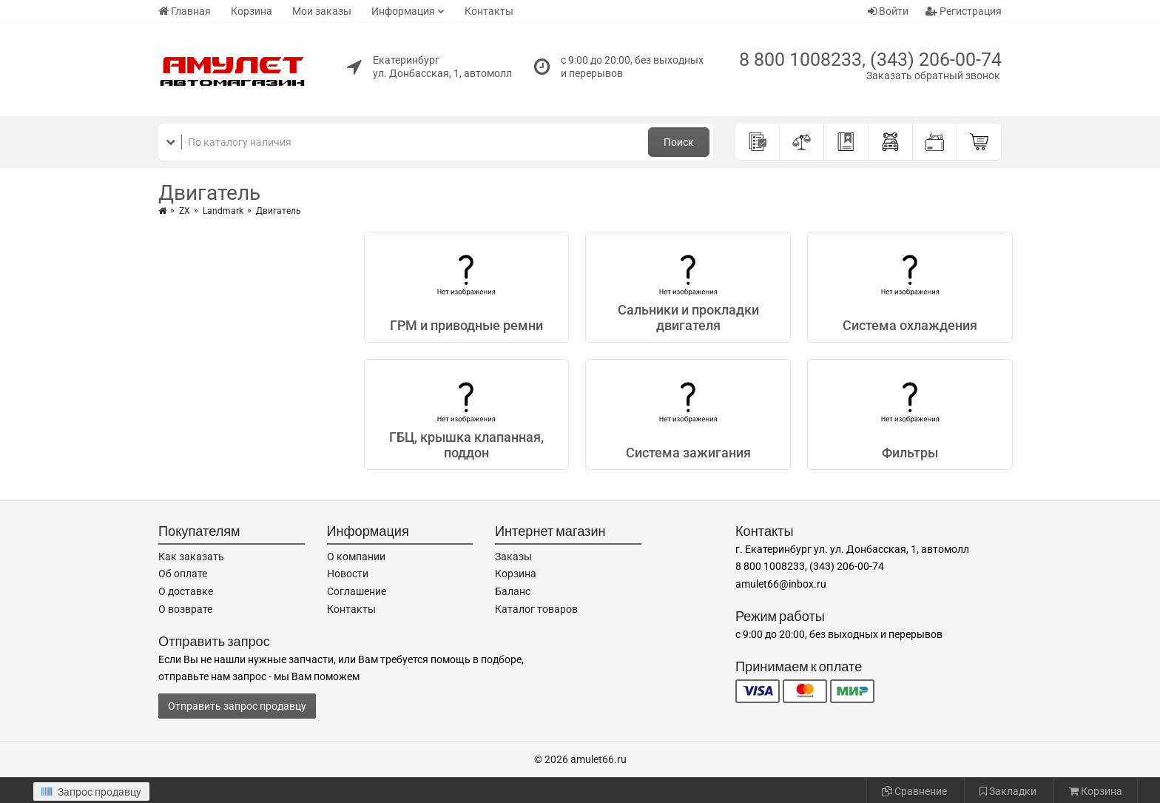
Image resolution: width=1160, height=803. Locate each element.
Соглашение (356, 591)
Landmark (223, 211)
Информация (403, 11)
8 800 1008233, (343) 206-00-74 (870, 59)
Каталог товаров (536, 609)
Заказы (513, 556)
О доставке (185, 591)
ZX (184, 211)
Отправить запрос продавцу (237, 706)
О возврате (185, 609)
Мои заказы (321, 11)
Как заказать (191, 556)
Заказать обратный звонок (933, 75)
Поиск (679, 142)
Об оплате (182, 573)
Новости (347, 573)
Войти (888, 11)
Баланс (512, 591)
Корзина (251, 11)
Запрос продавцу (91, 792)
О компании (356, 556)
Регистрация (963, 11)
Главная (184, 11)
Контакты (489, 11)
